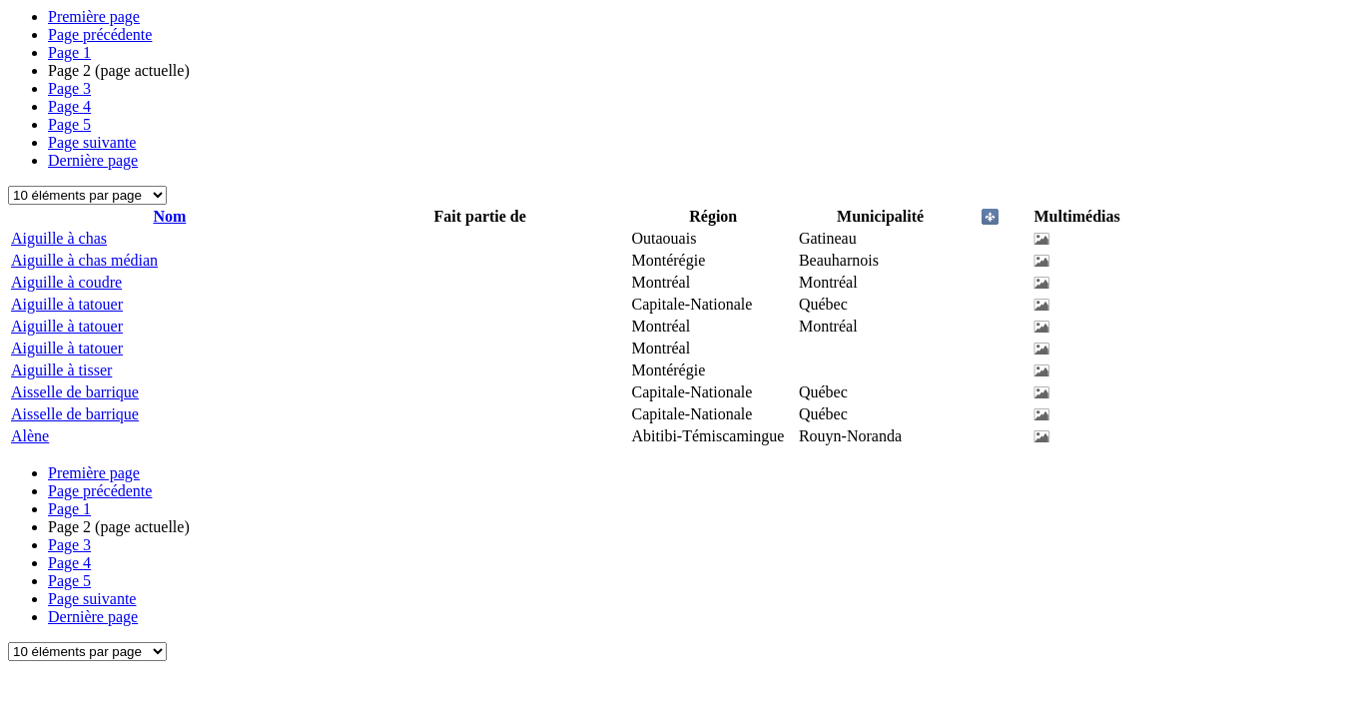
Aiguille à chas (59, 238)
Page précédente (100, 34)
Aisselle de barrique (75, 391)
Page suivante (92, 142)
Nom (169, 216)
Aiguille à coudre (66, 282)
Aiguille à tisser (61, 369)
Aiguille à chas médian (84, 260)
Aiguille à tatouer (67, 304)
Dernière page (93, 160)
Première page (94, 16)
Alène (30, 435)
